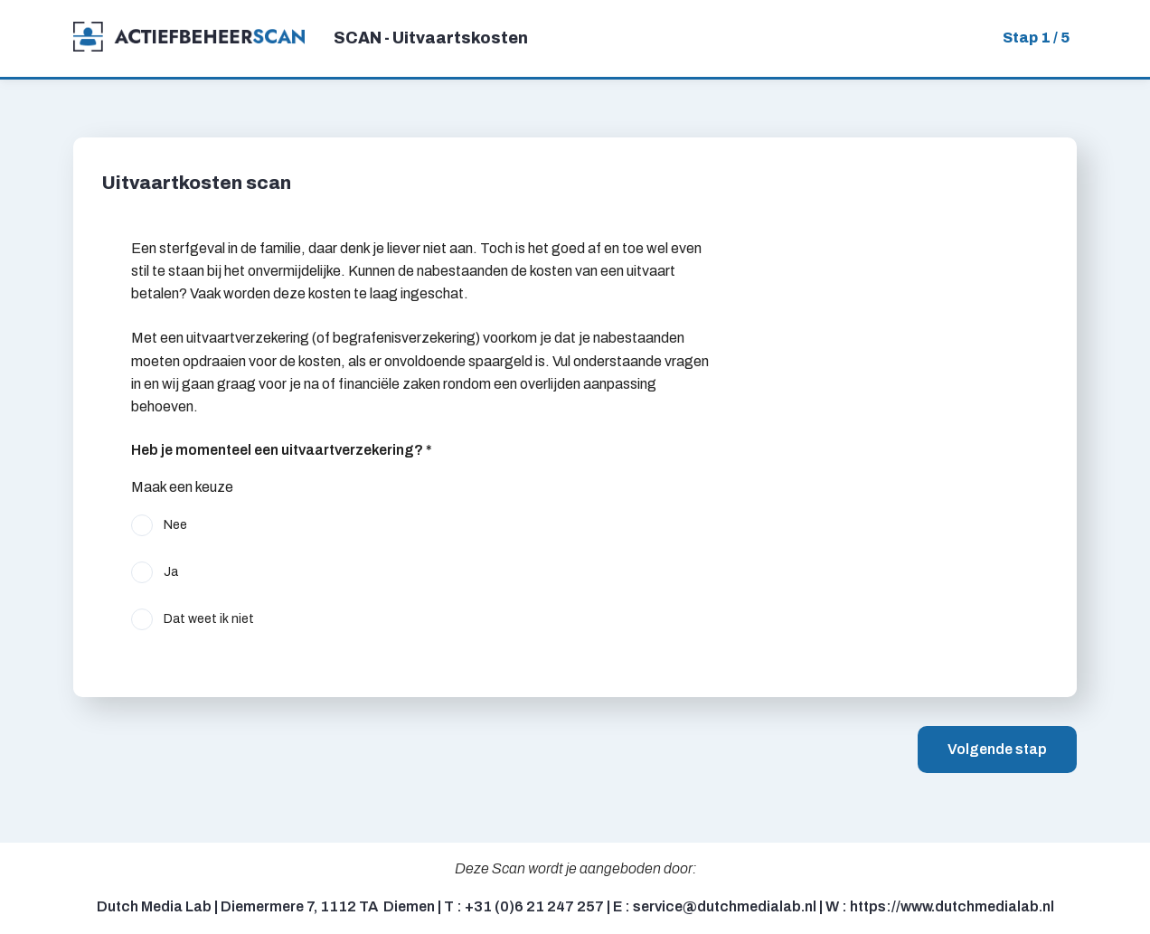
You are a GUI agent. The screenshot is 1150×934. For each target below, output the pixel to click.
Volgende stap (997, 749)
